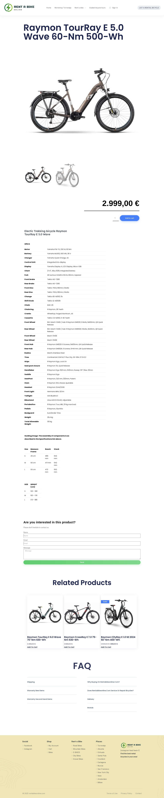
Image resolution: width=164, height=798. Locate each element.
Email (25, 540)
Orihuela (101, 752)
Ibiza (99, 776)
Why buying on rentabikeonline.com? (103, 682)
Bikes (51, 752)
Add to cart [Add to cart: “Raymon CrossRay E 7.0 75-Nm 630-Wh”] (69, 647)
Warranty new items (35, 690)
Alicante (101, 749)
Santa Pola (102, 756)
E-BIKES (76, 752)
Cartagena (102, 762)
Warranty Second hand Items (39, 699)
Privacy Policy (126, 793)
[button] (52, 683)
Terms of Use (112, 793)
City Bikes (77, 756)
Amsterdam (102, 779)
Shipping (31, 682)
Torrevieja (102, 746)
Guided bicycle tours (97, 8)
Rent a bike (79, 8)
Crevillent (101, 759)
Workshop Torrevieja (62, 8)
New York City (103, 772)
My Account (53, 746)
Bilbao (100, 782)
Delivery (90, 699)
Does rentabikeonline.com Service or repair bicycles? (110, 690)
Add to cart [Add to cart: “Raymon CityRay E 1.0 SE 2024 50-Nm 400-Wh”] (106, 647)
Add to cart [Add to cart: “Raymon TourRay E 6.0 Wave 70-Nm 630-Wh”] (32, 647)
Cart (50, 749)
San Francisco (103, 769)
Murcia (100, 766)
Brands (90, 708)
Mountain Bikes (79, 749)
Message (26, 548)
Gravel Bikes (78, 759)
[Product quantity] (116, 218)
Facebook (28, 746)
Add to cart (129, 218)
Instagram (28, 749)
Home (48, 8)
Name (25, 532)
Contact (138, 793)
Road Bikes (77, 746)
